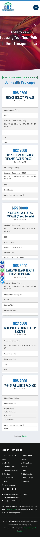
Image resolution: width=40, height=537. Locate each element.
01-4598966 (8, 498)
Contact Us (11, 509)
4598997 (17, 498)
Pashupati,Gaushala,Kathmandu (15, 494)
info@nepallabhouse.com (13, 501)
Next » (24, 436)
